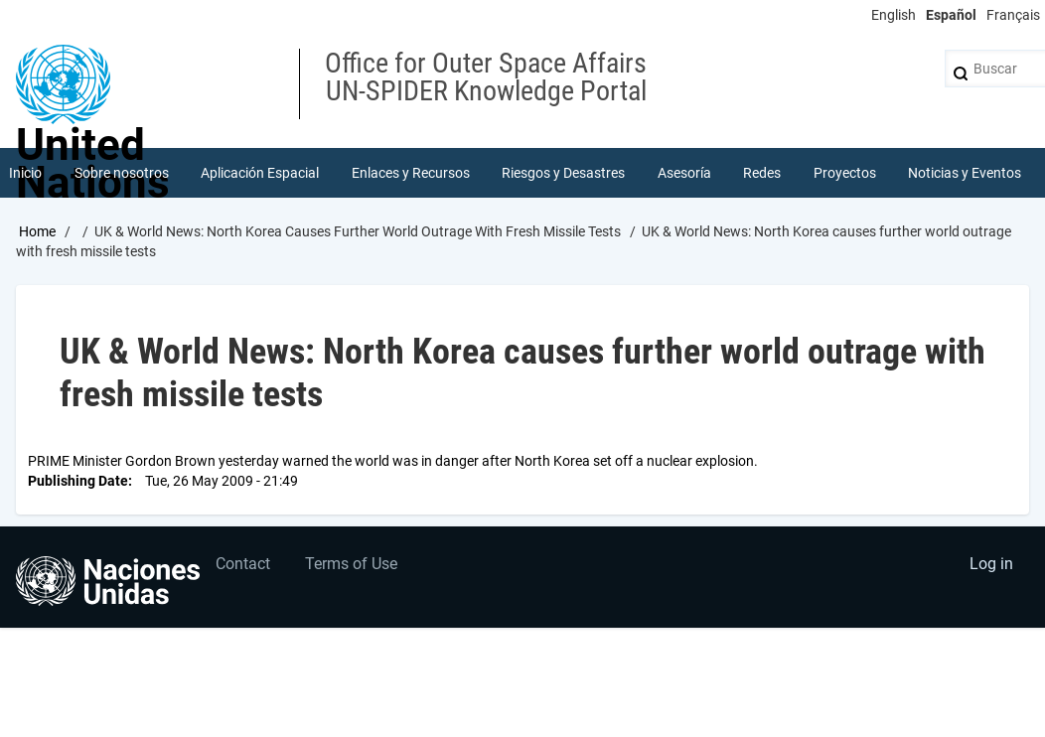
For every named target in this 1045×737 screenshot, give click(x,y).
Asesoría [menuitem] (684, 173)
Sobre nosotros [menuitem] (122, 173)
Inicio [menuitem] (25, 173)
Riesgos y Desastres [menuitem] (563, 173)
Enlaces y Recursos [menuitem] (411, 173)
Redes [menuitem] (762, 173)
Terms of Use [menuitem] (351, 563)
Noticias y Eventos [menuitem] (964, 173)
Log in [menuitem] (991, 563)
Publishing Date (78, 481)
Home (37, 231)
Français (1013, 15)
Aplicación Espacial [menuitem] (260, 173)
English (893, 15)
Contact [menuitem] (243, 563)
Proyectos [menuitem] (845, 173)
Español (951, 15)
